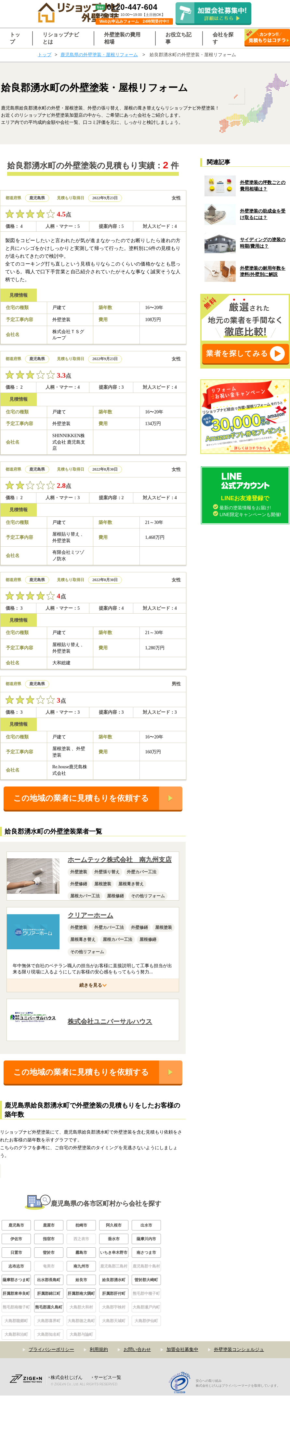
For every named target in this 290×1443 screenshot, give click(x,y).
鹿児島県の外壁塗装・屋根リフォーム (99, 54)
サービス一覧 (107, 1424)
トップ (44, 54)
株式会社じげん (67, 1424)
